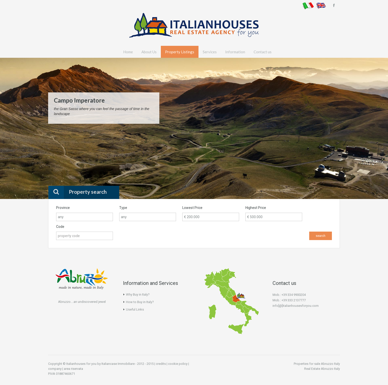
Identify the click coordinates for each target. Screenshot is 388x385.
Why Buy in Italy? (138, 294)
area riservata (73, 369)
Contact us (263, 52)
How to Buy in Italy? (140, 302)
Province (63, 208)
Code (60, 227)
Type (123, 208)
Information (235, 52)
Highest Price (255, 208)
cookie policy (178, 364)
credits (161, 364)
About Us (149, 52)
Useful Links (135, 309)
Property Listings (179, 52)
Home (128, 52)
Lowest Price (192, 208)
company (55, 369)
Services (210, 52)
